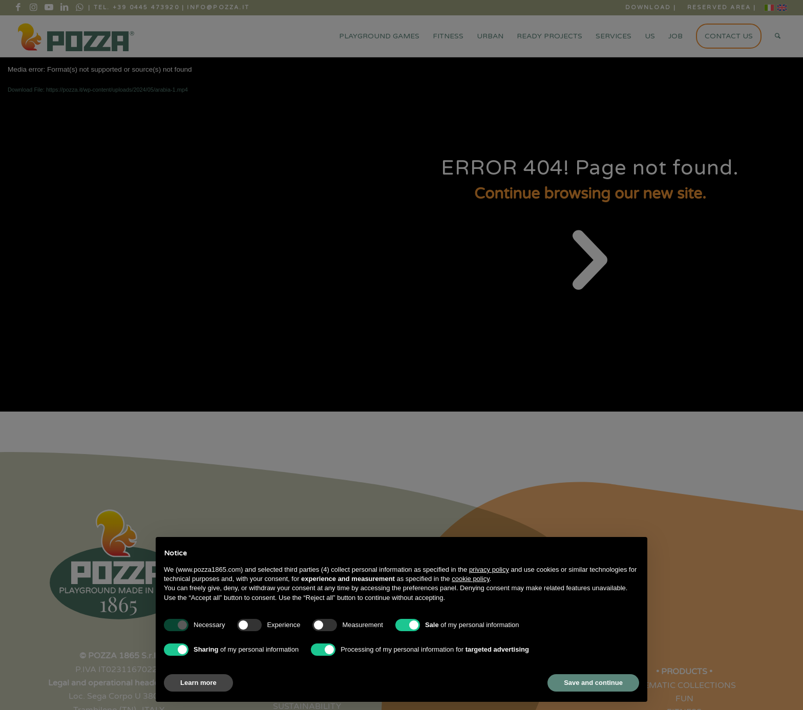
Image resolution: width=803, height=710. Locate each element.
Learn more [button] (198, 682)
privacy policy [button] (489, 569)
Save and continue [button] (593, 682)
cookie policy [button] (470, 579)
